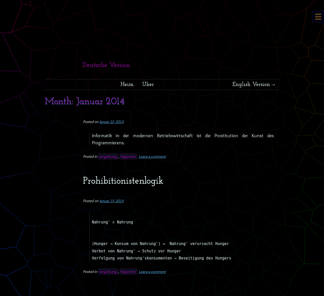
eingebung (108, 156)
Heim (127, 85)
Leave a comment (152, 156)
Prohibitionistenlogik (123, 181)
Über (148, 85)
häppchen (128, 156)
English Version (251, 85)
